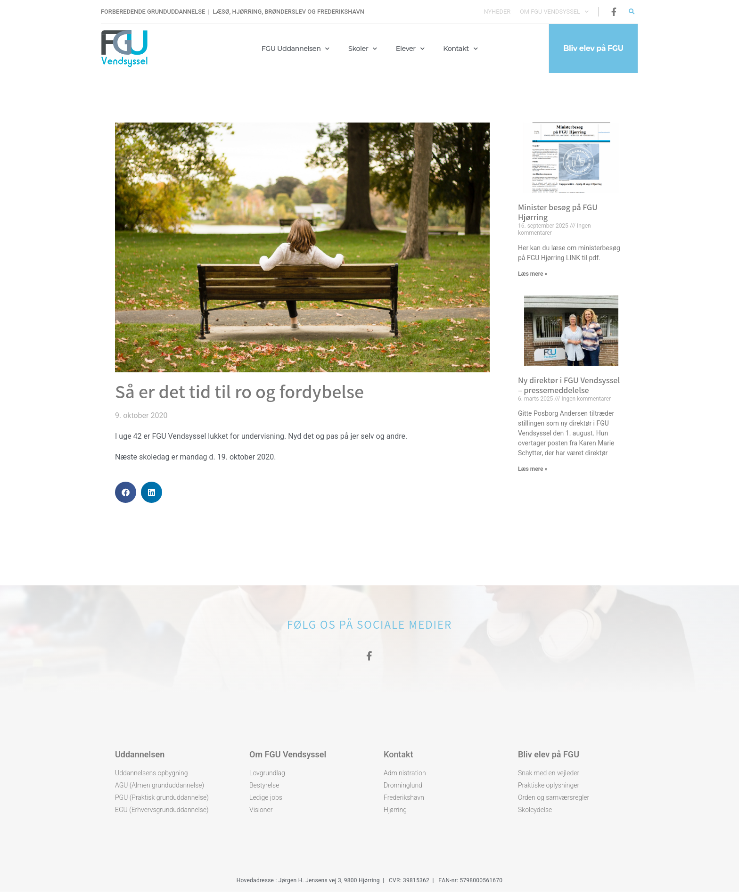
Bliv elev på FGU (548, 758)
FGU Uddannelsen (295, 48)
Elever (410, 48)
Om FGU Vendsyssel (554, 11)
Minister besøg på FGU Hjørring (558, 212)
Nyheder (497, 11)
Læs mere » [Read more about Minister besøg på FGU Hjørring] (532, 274)
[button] (632, 12)
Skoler (362, 48)
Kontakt (460, 48)
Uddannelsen (139, 758)
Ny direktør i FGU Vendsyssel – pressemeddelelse (569, 385)
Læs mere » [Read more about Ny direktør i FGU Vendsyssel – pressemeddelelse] (532, 469)
